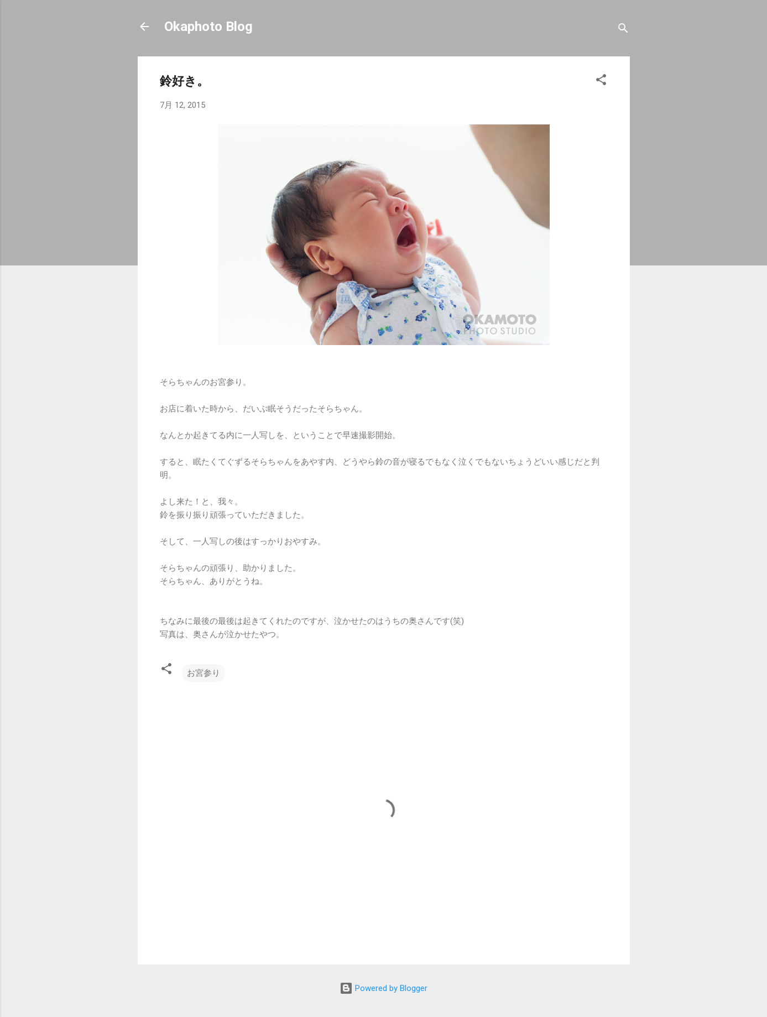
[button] (601, 81)
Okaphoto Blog (208, 26)
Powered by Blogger (383, 988)
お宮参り (203, 673)
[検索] (623, 30)
